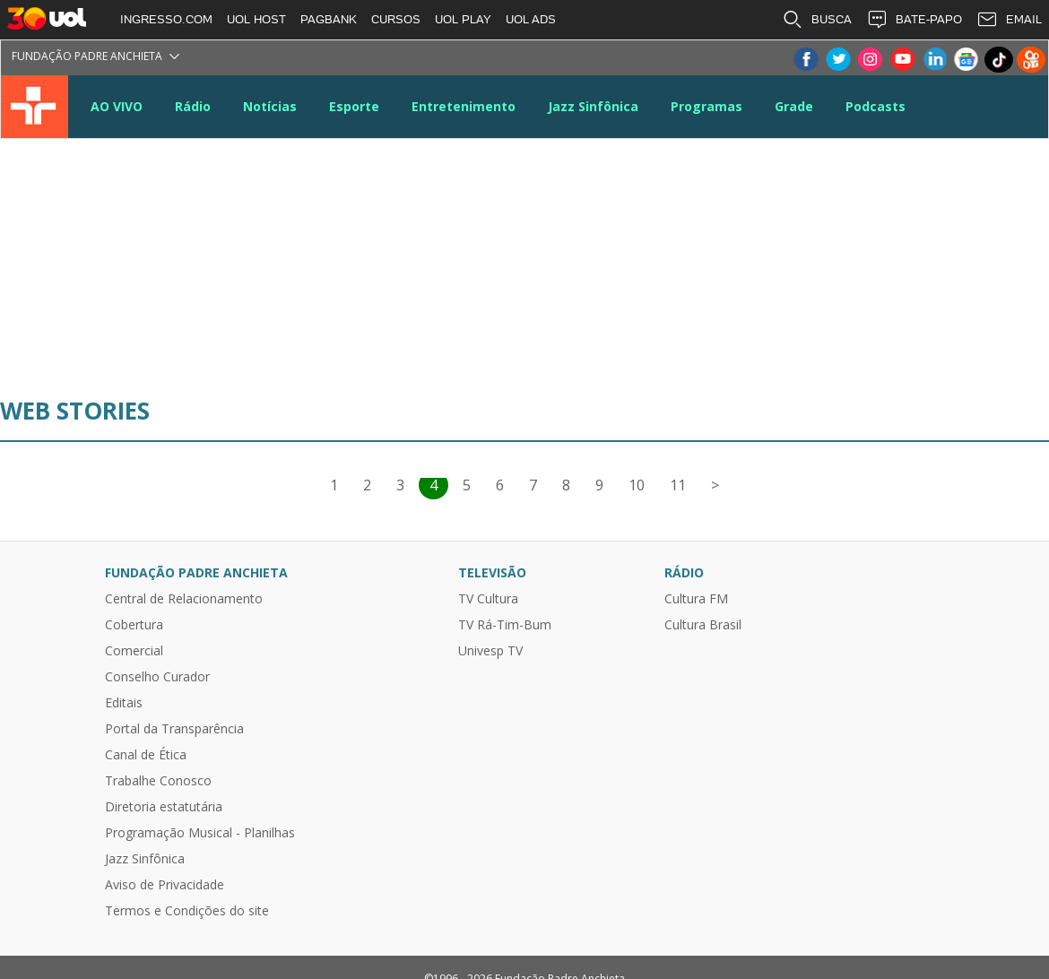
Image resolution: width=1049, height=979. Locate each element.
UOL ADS (531, 19)
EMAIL (1009, 19)
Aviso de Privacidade (164, 885)
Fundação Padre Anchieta (87, 56)
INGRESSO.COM (166, 19)
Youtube (902, 60)
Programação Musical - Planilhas (200, 833)
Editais (124, 703)
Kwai (1031, 60)
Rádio (193, 106)
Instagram (869, 60)
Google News (966, 60)
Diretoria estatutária (163, 807)
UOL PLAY (463, 19)
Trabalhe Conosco (158, 781)
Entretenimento (464, 106)
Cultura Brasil (702, 625)
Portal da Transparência (174, 729)
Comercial (134, 651)
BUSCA (817, 19)
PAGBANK (328, 19)
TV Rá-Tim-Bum (504, 625)
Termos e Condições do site (187, 911)
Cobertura (134, 625)
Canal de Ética (145, 755)
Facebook (805, 60)
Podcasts (875, 106)
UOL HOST (256, 19)
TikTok (998, 60)
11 (678, 485)
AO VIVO (117, 106)
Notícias (270, 106)
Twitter (837, 60)
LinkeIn (934, 60)
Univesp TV (490, 651)
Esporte (354, 106)
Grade (794, 106)
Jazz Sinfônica (593, 106)
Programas (706, 106)
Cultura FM (696, 599)
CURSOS (395, 19)
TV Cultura (34, 106)
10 (637, 485)
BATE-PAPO (914, 19)
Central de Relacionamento (184, 599)
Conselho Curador (157, 677)
